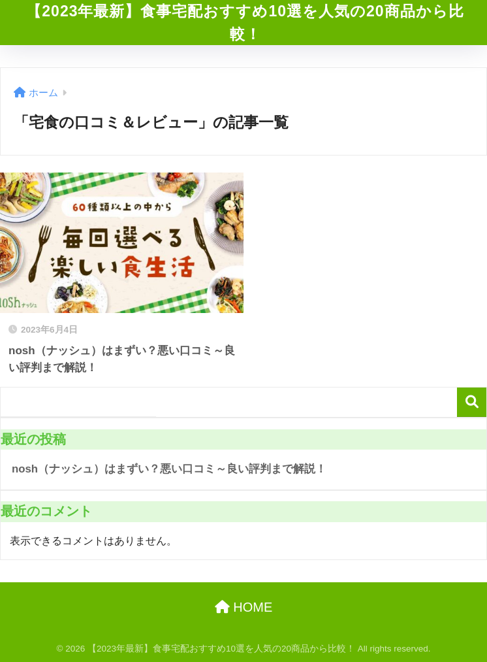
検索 (471, 402)
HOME (244, 607)
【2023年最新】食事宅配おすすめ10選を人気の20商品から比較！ (244, 22)
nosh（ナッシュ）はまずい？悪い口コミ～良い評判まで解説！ (169, 469)
